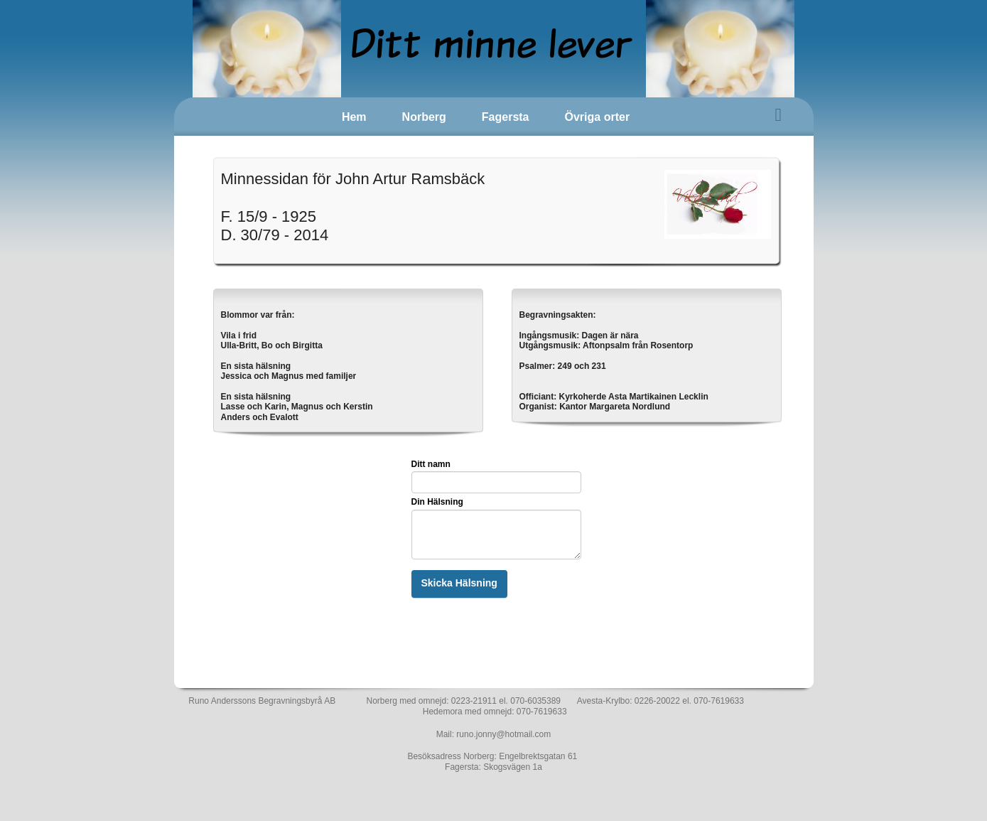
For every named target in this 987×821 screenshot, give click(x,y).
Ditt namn (431, 464)
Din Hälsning (437, 502)
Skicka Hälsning (459, 583)
